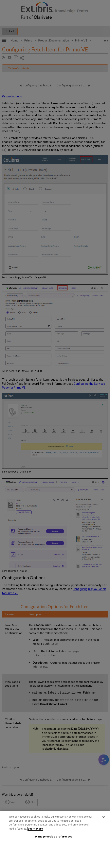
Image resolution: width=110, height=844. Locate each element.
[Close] (103, 817)
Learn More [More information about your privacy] (35, 828)
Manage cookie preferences (53, 836)
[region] (55, 827)
